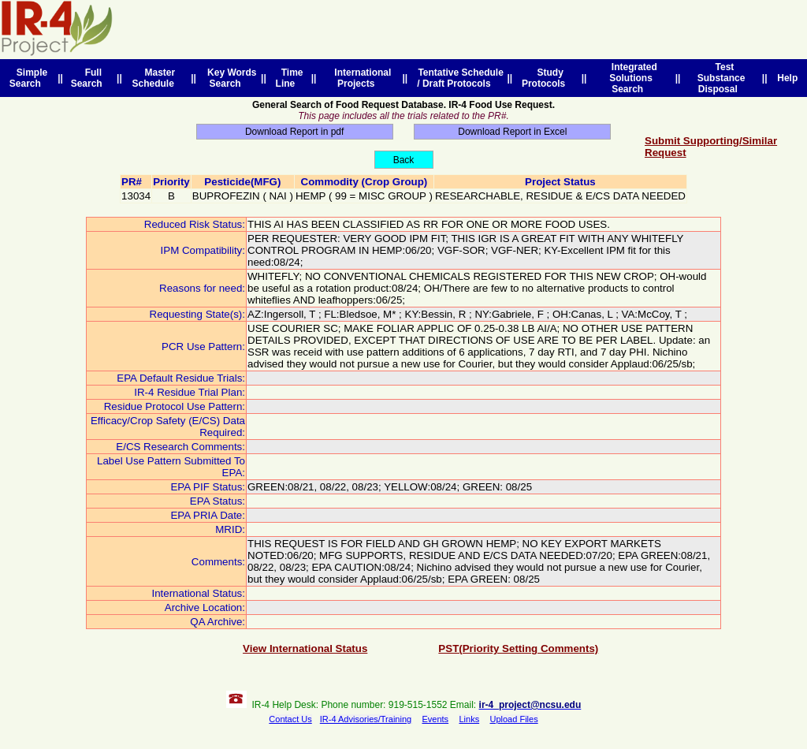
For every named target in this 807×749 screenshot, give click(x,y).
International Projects (360, 78)
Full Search (89, 78)
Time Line (289, 78)
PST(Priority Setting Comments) (518, 648)
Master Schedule (155, 78)
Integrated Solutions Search (631, 78)
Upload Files (514, 719)
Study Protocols (546, 78)
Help (787, 78)
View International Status (305, 648)
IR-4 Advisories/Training (365, 719)
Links (469, 719)
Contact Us (290, 719)
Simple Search (28, 78)
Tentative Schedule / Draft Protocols (458, 78)
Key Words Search (229, 78)
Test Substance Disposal (721, 78)
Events (435, 719)
